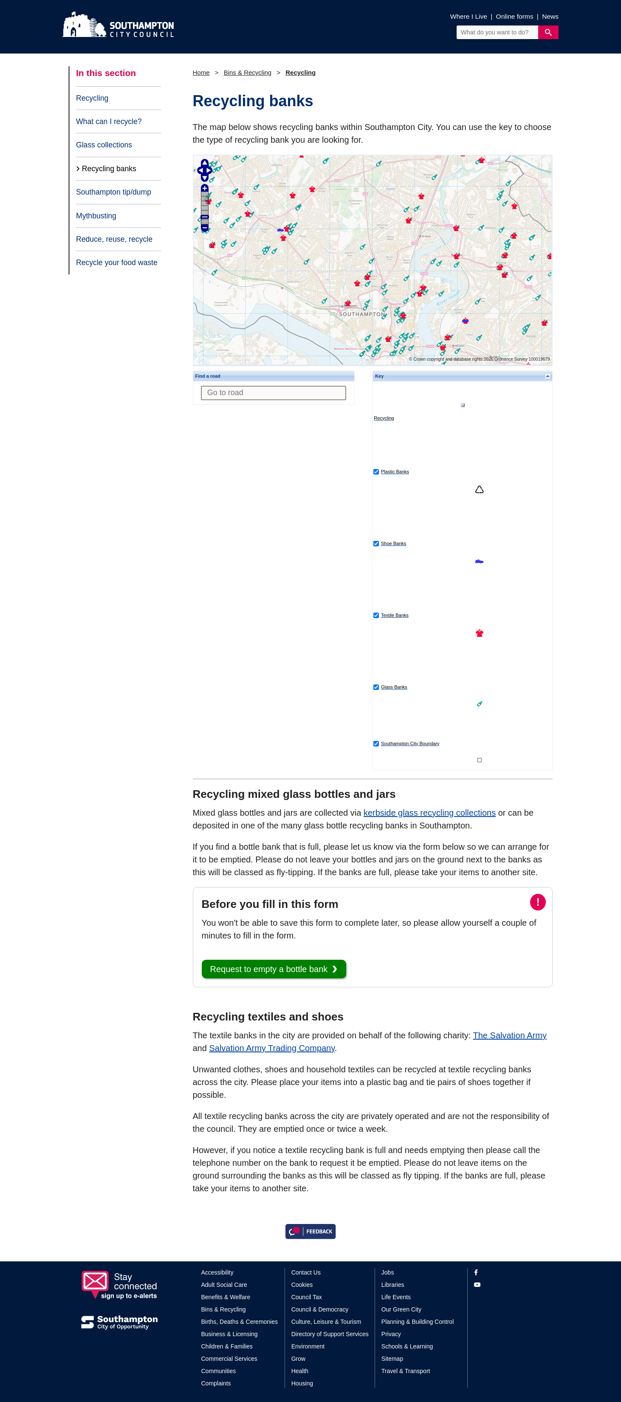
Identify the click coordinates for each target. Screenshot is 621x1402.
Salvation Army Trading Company (271, 1048)
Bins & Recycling (248, 72)
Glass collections (104, 145)
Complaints (216, 1383)
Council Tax (306, 1297)
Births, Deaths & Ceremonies (239, 1321)
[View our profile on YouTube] (507, 1284)
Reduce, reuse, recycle (114, 239)
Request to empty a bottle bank (269, 969)
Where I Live (468, 16)
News (550, 16)
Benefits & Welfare (226, 1297)
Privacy (391, 1334)
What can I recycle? (109, 121)
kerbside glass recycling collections (430, 812)
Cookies (302, 1284)
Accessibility (217, 1272)
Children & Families (227, 1346)
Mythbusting (96, 216)
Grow (298, 1358)
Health (299, 1371)
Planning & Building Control (417, 1321)
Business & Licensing (229, 1334)
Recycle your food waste (117, 262)
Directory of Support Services (330, 1334)
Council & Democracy (320, 1309)
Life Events (396, 1297)
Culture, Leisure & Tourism (326, 1321)
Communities (218, 1371)
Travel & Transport (405, 1371)
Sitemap (392, 1358)
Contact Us (306, 1272)
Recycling (92, 98)
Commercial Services (229, 1358)
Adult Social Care (224, 1284)
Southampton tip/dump (113, 192)
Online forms (514, 16)
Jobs (387, 1272)
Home (201, 72)
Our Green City (401, 1309)
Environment (308, 1346)
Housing (302, 1383)
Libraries (392, 1284)
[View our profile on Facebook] (507, 1272)
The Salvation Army (510, 1035)
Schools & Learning (407, 1346)
